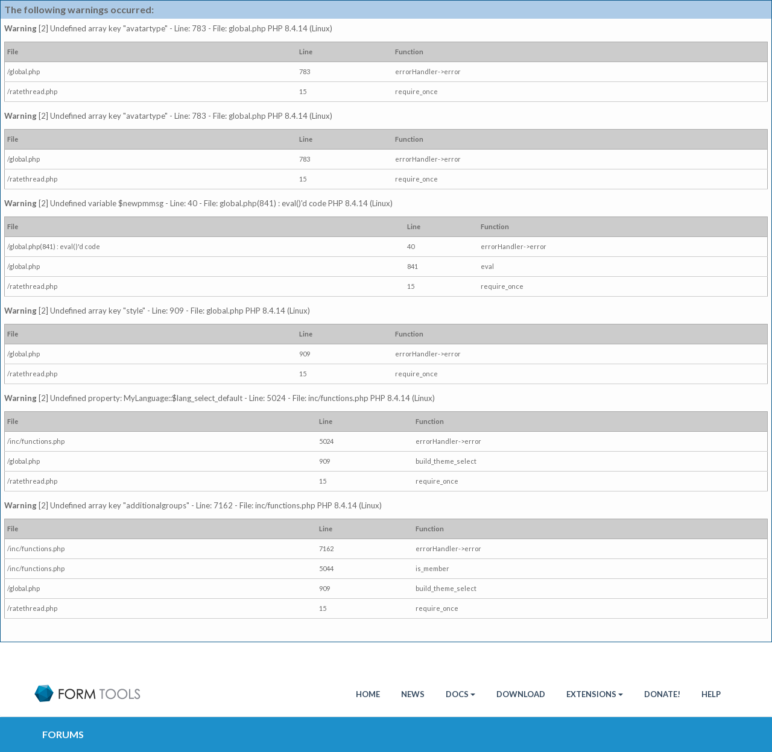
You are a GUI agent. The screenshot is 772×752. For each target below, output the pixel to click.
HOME (368, 694)
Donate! (662, 694)
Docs (460, 694)
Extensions (594, 694)
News (413, 694)
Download (520, 694)
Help (711, 694)
